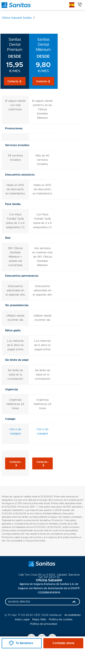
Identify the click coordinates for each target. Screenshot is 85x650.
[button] (15, 81)
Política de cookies (60, 619)
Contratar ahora (63, 643)
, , (48, 574)
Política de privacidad (43, 624)
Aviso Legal (22, 619)
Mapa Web (39, 619)
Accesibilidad (72, 615)
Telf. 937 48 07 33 (49, 577)
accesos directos (43, 602)
